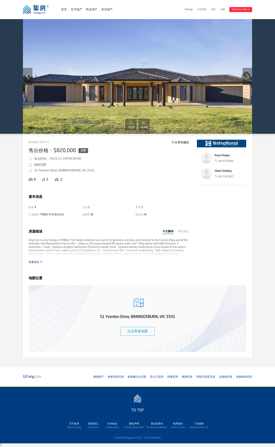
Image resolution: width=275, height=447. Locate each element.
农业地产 (107, 9)
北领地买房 (225, 377)
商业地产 (91, 9)
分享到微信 (182, 142)
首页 (64, 9)
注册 (222, 9)
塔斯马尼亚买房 (205, 377)
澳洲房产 (98, 377)
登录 (213, 9)
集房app (189, 9)
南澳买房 (187, 377)
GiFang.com (129, 437)
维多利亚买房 (116, 377)
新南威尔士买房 (137, 377)
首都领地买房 (244, 377)
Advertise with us (241, 9)
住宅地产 (76, 9)
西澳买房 (172, 377)
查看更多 (36, 262)
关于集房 (201, 9)
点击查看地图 (137, 331)
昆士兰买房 (156, 377)
